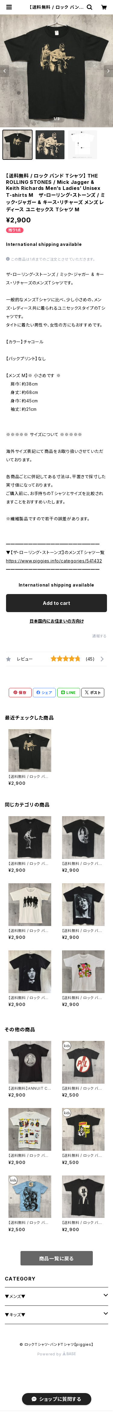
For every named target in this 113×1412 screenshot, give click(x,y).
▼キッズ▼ (15, 1314)
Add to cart (56, 603)
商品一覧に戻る (56, 1259)
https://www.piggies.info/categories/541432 (54, 560)
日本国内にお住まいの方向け (57, 621)
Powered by (56, 1354)
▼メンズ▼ (15, 1296)
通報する (99, 636)
